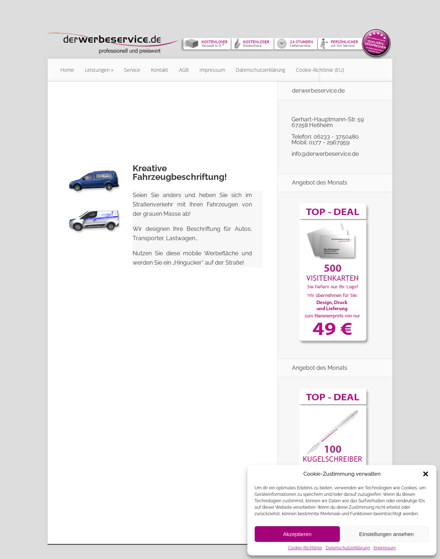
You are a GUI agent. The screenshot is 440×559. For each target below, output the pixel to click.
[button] (425, 474)
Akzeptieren (297, 534)
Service (132, 69)
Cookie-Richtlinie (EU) (320, 69)
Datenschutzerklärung (348, 548)
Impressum (384, 548)
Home (67, 69)
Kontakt (159, 69)
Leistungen (97, 69)
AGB (184, 69)
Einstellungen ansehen (386, 534)
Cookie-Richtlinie (305, 548)
